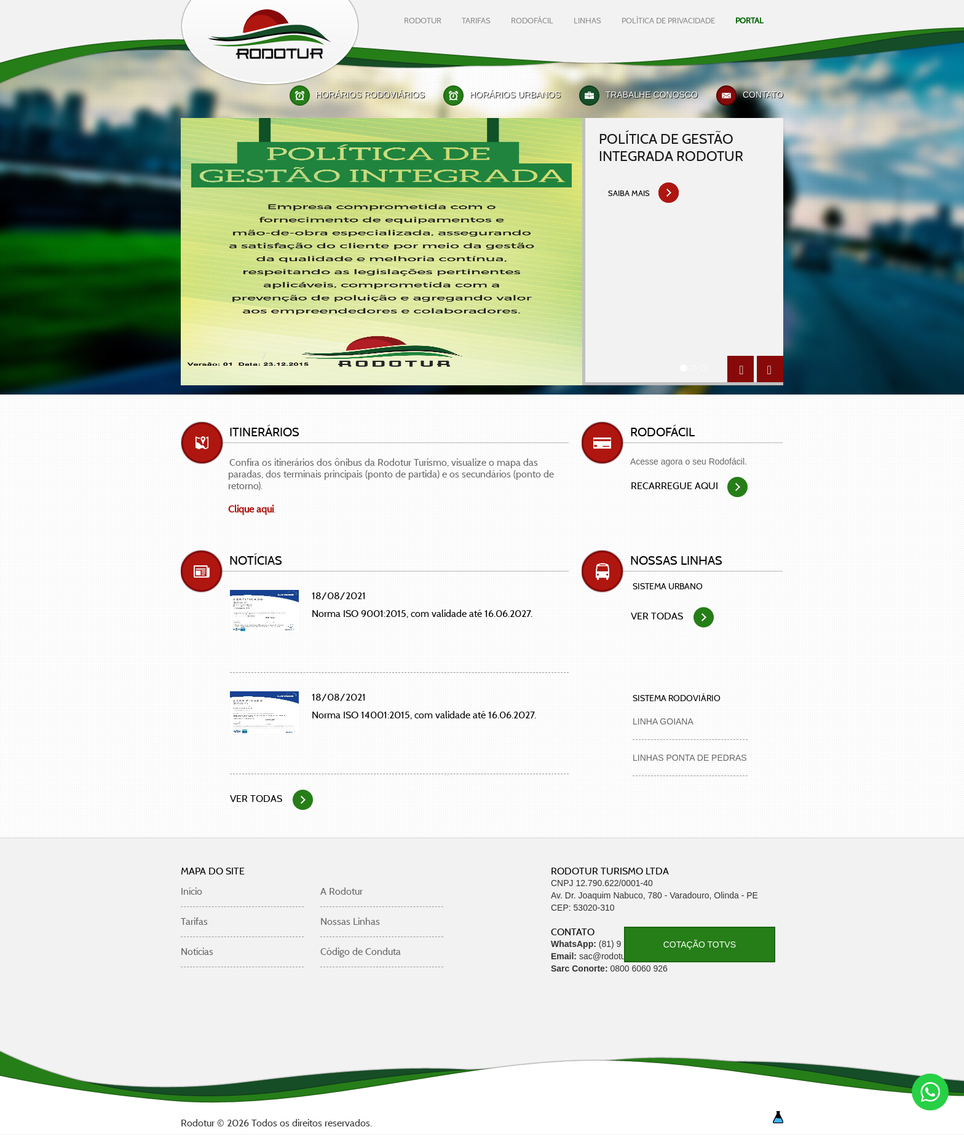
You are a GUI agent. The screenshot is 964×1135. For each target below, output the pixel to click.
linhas (587, 20)
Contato (763, 95)
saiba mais (643, 195)
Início (191, 891)
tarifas (476, 20)
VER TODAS (271, 798)
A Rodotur (341, 891)
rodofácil (532, 20)
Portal (749, 20)
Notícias (197, 951)
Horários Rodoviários (370, 95)
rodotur (422, 20)
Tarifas (194, 921)
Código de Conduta (360, 951)
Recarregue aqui (689, 486)
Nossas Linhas (350, 921)
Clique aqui (251, 509)
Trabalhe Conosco (652, 95)
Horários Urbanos (515, 95)
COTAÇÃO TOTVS (699, 944)
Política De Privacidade (668, 20)
